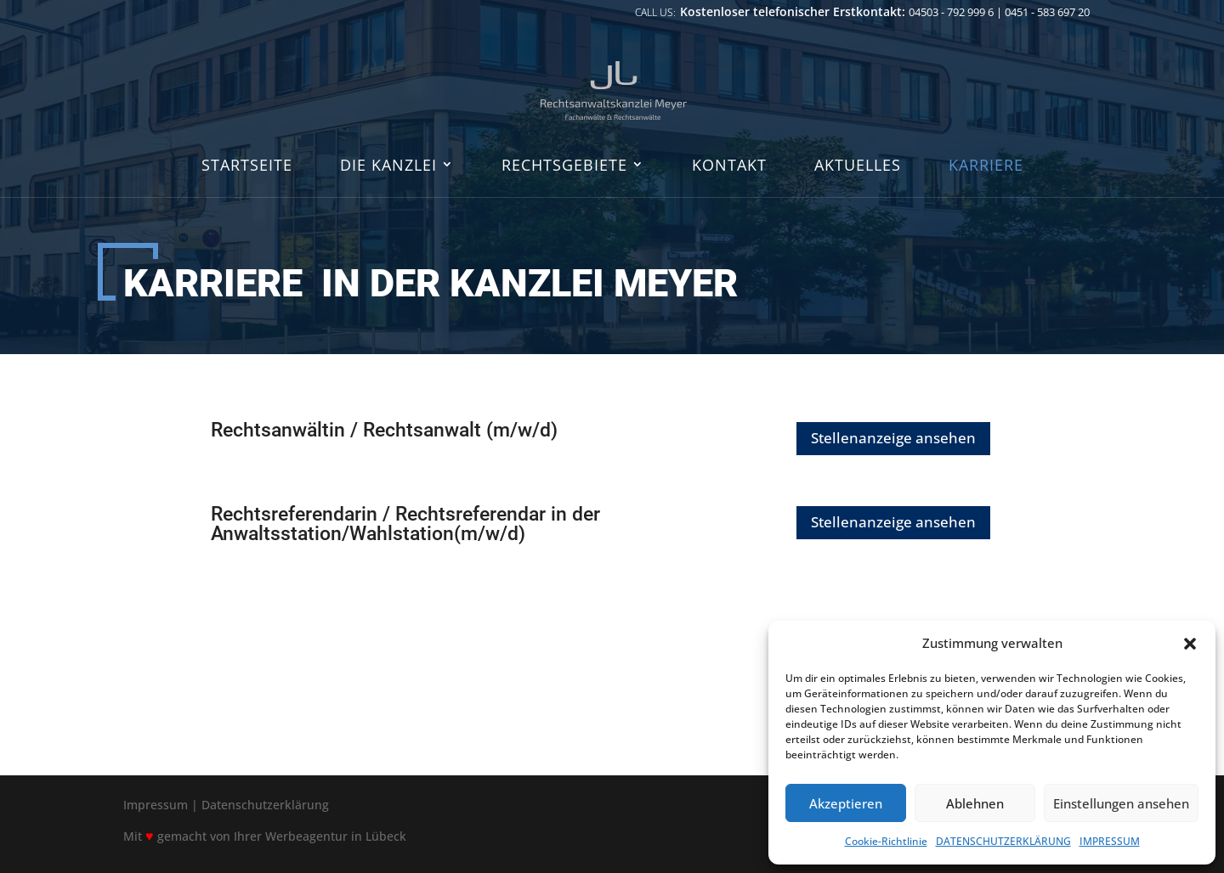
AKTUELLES (857, 166)
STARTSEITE (246, 166)
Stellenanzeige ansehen (893, 438)
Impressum (155, 805)
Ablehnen (975, 803)
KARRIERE (986, 166)
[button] (1190, 643)
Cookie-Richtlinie (886, 841)
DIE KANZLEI (388, 166)
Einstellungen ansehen (1121, 803)
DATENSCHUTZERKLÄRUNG (1003, 841)
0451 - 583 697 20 (1047, 12)
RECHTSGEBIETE (564, 166)
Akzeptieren (845, 803)
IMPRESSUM (1110, 841)
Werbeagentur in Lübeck (335, 836)
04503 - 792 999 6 (951, 12)
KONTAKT (729, 166)
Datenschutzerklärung (265, 805)
